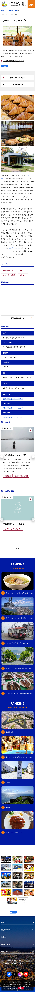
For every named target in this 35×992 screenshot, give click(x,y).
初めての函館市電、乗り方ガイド (17, 643)
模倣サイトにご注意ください (17, 960)
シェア (4, 66)
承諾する (21, 988)
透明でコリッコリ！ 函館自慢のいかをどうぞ (20, 693)
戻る (11, 548)
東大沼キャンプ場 (15, 248)
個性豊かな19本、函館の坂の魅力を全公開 (20, 668)
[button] (1, 456)
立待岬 (8, 807)
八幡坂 (8, 782)
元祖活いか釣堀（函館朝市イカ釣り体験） (20, 757)
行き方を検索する (13, 84)
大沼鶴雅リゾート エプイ (13, 524)
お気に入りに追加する (14, 77)
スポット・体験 (12, 11)
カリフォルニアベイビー (14, 832)
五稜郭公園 (9, 732)
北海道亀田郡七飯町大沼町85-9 (13, 61)
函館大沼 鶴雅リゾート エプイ (13, 399)
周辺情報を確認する (21, 318)
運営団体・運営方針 (9, 963)
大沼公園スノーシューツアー (15, 455)
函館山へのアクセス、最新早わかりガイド (20, 618)
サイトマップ (23, 963)
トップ (3, 11)
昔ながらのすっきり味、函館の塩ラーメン (20, 593)
